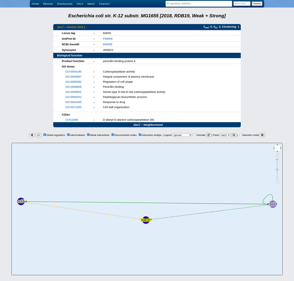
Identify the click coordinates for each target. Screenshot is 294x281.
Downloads (65, 3)
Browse (48, 3)
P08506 (108, 38)
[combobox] (199, 4)
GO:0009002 (73, 91)
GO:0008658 (73, 86)
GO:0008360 (73, 81)
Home (35, 3)
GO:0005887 (73, 76)
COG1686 (71, 119)
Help (80, 3)
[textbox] (199, 3)
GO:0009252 (73, 96)
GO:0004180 (73, 71)
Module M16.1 (76, 27)
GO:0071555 (73, 107)
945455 (107, 44)
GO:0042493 (73, 102)
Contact (104, 3)
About (91, 3)
